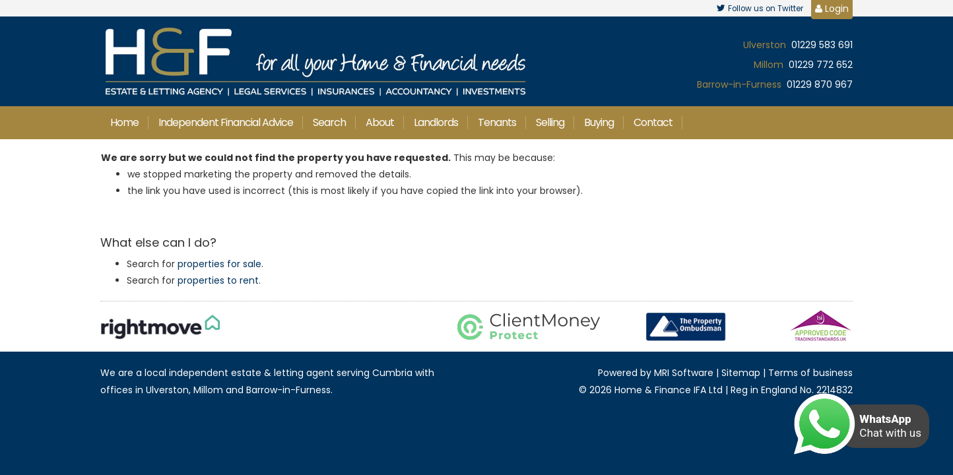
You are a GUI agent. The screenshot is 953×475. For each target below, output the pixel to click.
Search (329, 122)
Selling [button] (550, 122)
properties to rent (218, 280)
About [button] (380, 122)
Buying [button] (599, 122)
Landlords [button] (436, 122)
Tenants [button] (497, 122)
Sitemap (740, 372)
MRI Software (683, 372)
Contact (653, 122)
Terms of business (810, 372)
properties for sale (219, 263)
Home (124, 122)
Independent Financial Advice (225, 122)
